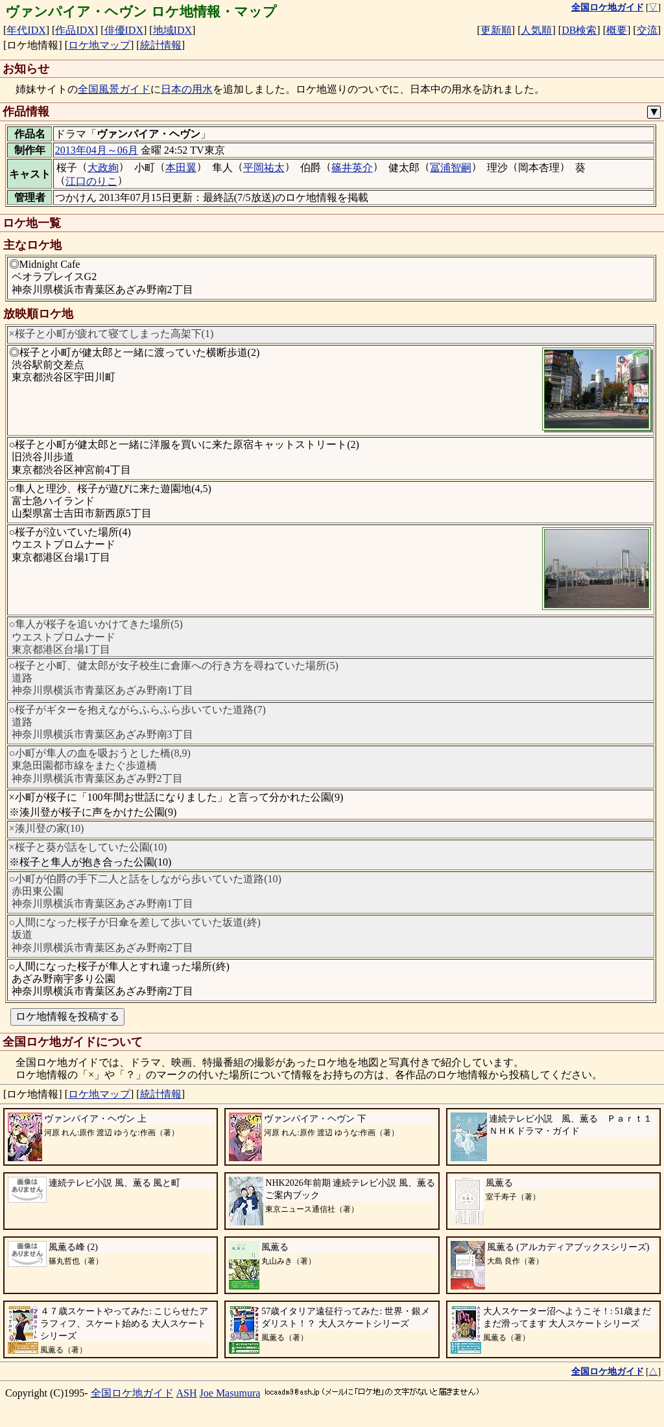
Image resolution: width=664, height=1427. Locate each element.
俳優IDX (123, 30)
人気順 (536, 30)
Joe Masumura (230, 1392)
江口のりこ (91, 181)
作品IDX (74, 30)
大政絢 (103, 167)
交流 (647, 30)
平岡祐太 (264, 167)
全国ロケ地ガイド (132, 1392)
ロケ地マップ (99, 45)
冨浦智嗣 (450, 167)
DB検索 (579, 30)
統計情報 (161, 45)
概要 (616, 30)
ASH (186, 1392)
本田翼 (180, 167)
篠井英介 (352, 167)
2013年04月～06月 (96, 150)
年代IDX (25, 30)
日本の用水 (187, 89)
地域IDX (172, 30)
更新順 (496, 30)
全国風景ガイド (114, 89)
